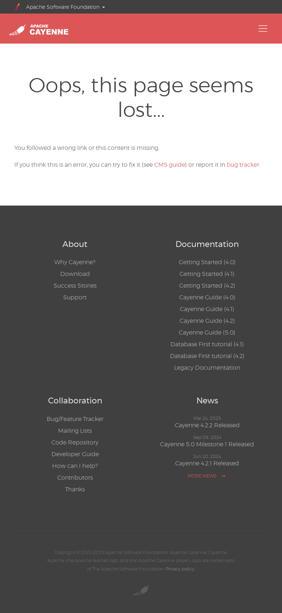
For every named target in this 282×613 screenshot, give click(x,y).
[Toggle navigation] (263, 28)
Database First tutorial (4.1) (207, 344)
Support (75, 297)
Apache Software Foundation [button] (57, 7)
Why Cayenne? (74, 262)
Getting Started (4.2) (207, 285)
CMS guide (169, 164)
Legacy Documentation (207, 367)
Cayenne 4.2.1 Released (207, 463)
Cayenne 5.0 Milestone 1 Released (207, 444)
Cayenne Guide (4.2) (207, 320)
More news (207, 476)
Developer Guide (75, 454)
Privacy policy (180, 569)
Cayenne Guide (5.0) (207, 332)
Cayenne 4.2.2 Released (207, 425)
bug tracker (243, 164)
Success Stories (75, 285)
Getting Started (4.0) (207, 262)
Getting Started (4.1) (207, 273)
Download (75, 273)
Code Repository (74, 442)
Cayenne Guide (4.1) (207, 309)
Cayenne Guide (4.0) (207, 297)
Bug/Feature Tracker (75, 419)
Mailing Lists (75, 430)
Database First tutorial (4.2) (207, 355)
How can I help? (75, 465)
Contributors (75, 477)
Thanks (75, 489)
